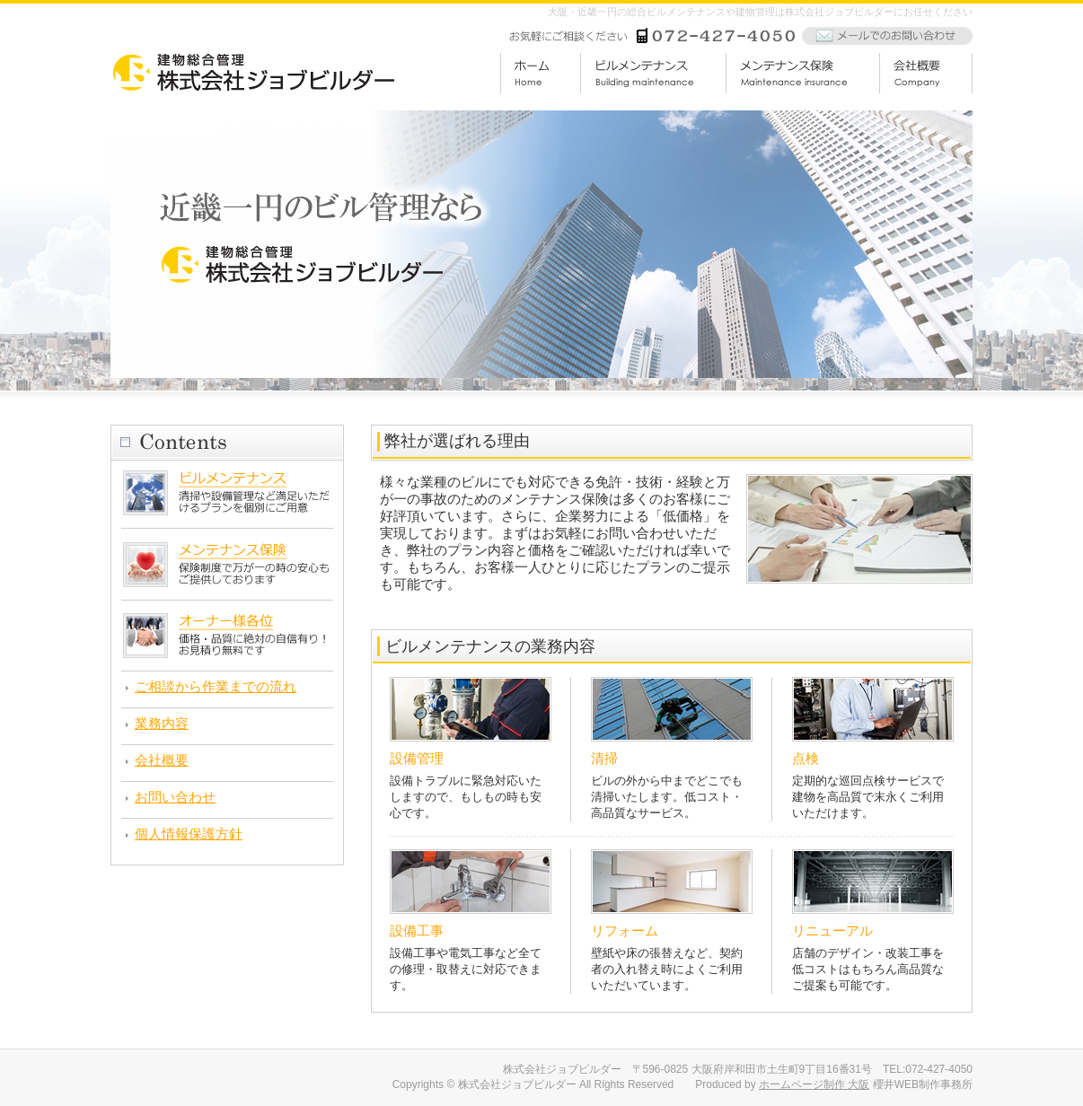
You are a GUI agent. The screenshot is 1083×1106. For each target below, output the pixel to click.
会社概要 (162, 760)
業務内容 (162, 723)
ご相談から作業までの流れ (215, 686)
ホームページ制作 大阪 (814, 1084)
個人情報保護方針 (188, 833)
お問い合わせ (175, 796)
